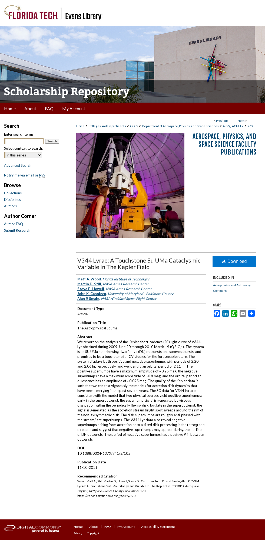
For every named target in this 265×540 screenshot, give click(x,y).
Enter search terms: (19, 134)
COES (134, 126)
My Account (126, 527)
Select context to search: (23, 148)
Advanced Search (17, 165)
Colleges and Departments (107, 126)
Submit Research (17, 230)
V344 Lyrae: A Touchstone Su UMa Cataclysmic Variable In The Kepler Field (138, 263)
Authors (10, 206)
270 (249, 126)
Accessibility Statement (158, 527)
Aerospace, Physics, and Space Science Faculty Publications (224, 144)
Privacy (78, 533)
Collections (13, 193)
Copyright (93, 533)
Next (241, 120)
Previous (222, 120)
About (93, 527)
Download (234, 261)
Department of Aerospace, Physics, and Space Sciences (180, 126)
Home (80, 126)
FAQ (107, 527)
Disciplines (12, 199)
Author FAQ (13, 224)
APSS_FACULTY (233, 126)
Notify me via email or (24, 175)
